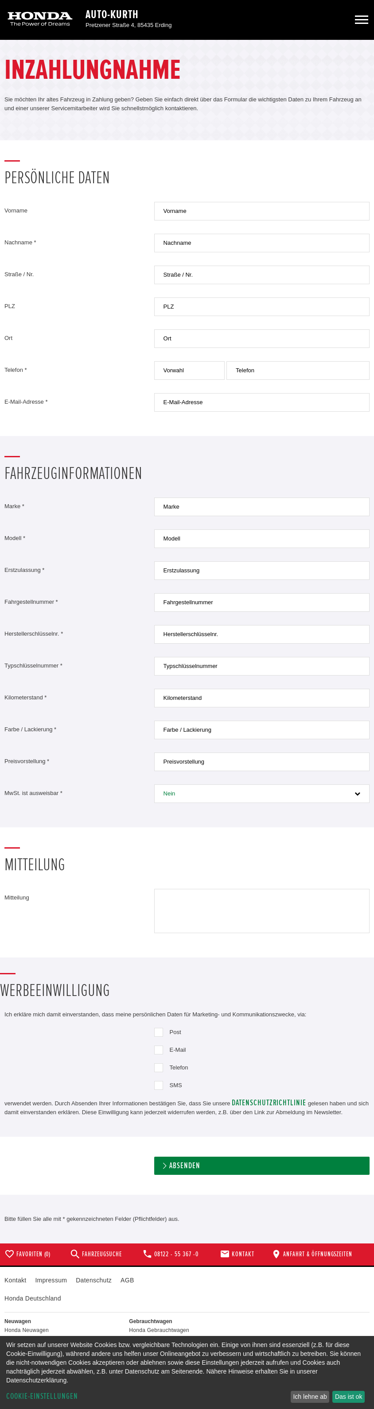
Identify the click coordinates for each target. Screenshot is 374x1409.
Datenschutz (94, 1280)
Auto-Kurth (112, 14)
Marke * (14, 506)
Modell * (14, 538)
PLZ (9, 306)
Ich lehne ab (310, 1396)
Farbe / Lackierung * (30, 729)
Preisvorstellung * (26, 761)
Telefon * (15, 370)
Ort (8, 338)
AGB (127, 1280)
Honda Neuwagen (26, 1330)
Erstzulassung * (24, 570)
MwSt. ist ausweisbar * (33, 793)
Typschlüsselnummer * (33, 665)
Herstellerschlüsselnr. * (33, 633)
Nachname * (20, 242)
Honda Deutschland (32, 1298)
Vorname (15, 210)
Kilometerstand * (25, 697)
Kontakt (15, 1280)
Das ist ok (348, 1396)
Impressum (51, 1280)
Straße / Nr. (19, 274)
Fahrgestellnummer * (31, 601)
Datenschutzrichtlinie (269, 1103)
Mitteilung (16, 897)
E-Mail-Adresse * (26, 401)
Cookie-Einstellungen (42, 1396)
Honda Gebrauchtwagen (159, 1330)
